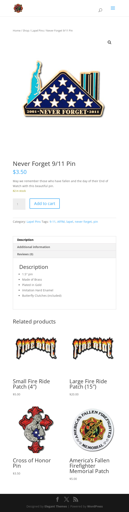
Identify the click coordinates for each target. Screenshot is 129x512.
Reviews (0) (25, 254)
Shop (26, 30)
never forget (83, 222)
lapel (69, 222)
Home (16, 30)
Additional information (33, 247)
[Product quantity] (19, 204)
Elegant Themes (55, 506)
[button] (109, 42)
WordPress (95, 506)
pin (95, 222)
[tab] (64, 240)
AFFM (61, 222)
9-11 (53, 222)
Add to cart (44, 203)
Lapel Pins (37, 30)
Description (25, 240)
